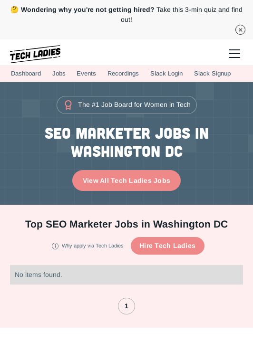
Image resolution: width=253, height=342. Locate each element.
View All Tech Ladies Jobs (126, 180)
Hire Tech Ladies (167, 245)
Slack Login (166, 73)
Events (86, 73)
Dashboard (26, 73)
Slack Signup (212, 73)
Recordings (123, 73)
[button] (233, 52)
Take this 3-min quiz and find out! (126, 14)
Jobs (59, 73)
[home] (35, 54)
